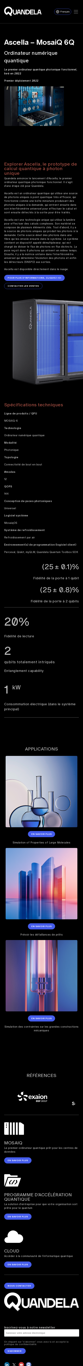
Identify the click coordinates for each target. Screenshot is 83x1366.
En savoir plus (41, 832)
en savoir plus (18, 1158)
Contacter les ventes (23, 284)
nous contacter (19, 1283)
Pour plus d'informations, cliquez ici (34, 276)
